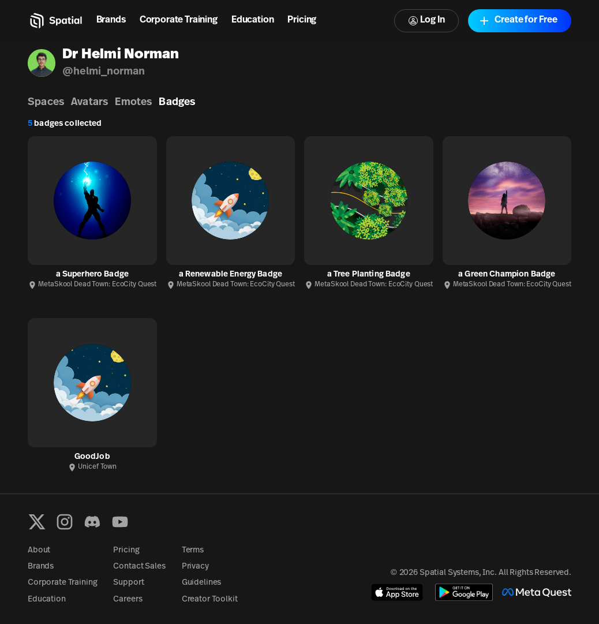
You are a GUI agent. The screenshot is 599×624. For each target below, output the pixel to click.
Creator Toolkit (210, 599)
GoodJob (92, 457)
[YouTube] (120, 522)
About (39, 550)
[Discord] (92, 522)
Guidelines (202, 582)
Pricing (301, 20)
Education (252, 20)
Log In (426, 20)
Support (128, 582)
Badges (177, 102)
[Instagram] (64, 522)
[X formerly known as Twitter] (37, 522)
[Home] (55, 21)
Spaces (46, 102)
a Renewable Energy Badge (230, 274)
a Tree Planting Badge (368, 274)
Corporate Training (179, 20)
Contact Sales (139, 566)
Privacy (195, 566)
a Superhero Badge (92, 274)
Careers (127, 599)
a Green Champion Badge (506, 274)
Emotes (133, 102)
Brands (111, 20)
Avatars (89, 102)
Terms (193, 550)
